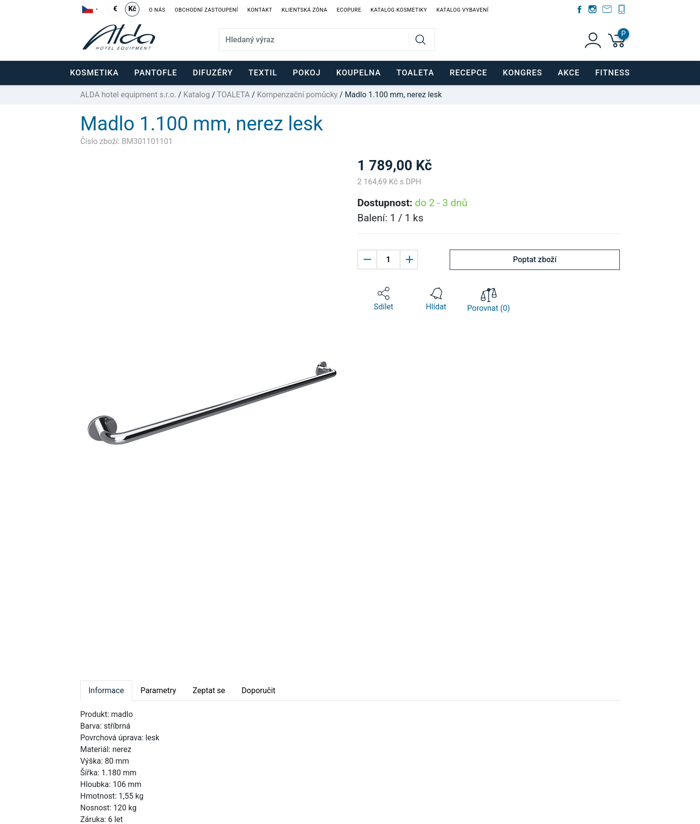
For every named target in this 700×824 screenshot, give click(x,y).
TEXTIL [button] (262, 72)
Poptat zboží (535, 259)
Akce (568, 72)
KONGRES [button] (522, 72)
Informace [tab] (106, 690)
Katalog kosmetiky (398, 10)
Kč (132, 9)
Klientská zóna (304, 10)
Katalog (196, 94)
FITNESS (612, 72)
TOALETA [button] (415, 72)
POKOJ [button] (307, 72)
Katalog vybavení (463, 10)
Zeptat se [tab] (208, 690)
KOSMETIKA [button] (94, 72)
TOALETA (233, 94)
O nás (157, 10)
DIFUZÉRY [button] (212, 72)
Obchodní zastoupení (206, 10)
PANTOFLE (155, 72)
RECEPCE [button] (468, 72)
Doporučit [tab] (258, 690)
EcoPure (348, 10)
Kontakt (259, 10)
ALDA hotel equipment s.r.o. (128, 94)
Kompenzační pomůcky (297, 94)
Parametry (158, 690)
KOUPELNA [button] (358, 72)
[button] (383, 299)
